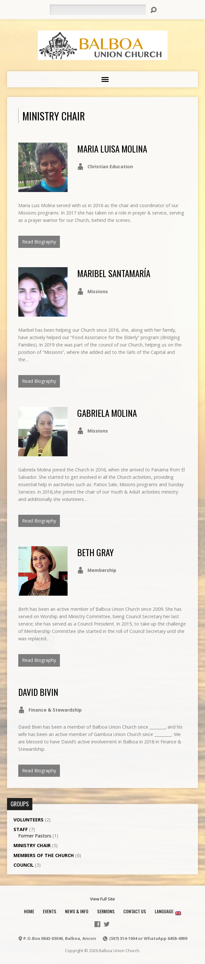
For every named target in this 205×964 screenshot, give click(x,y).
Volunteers (28, 820)
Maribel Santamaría (113, 273)
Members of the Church (43, 855)
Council (23, 865)
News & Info (76, 911)
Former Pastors (34, 836)
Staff (20, 829)
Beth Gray (95, 552)
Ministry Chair (32, 845)
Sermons (106, 911)
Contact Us (134, 911)
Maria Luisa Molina (112, 148)
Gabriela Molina (107, 412)
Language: (168, 911)
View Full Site (102, 899)
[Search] (98, 9)
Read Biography (39, 242)
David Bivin (38, 691)
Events (49, 911)
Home (29, 911)
